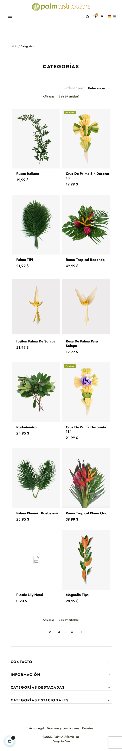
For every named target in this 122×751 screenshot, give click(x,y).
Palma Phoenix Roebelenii (37, 513)
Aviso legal (36, 728)
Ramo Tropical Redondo (85, 259)
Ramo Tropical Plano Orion (87, 513)
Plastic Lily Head (29, 594)
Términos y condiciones (63, 728)
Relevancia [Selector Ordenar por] (100, 88)
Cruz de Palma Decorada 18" (86, 429)
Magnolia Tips (77, 594)
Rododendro (26, 427)
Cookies (87, 728)
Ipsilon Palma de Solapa (35, 341)
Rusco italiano (27, 173)
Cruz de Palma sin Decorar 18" (87, 176)
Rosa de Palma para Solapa (82, 343)
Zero (67, 741)
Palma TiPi (24, 259)
